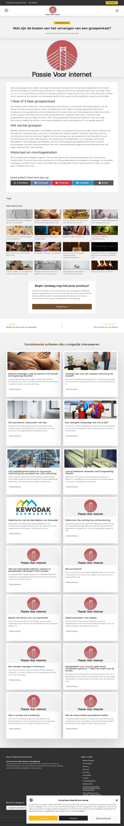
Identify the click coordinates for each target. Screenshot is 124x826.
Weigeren (73, 818)
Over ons (86, 769)
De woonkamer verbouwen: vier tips (27, 422)
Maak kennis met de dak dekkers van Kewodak (33, 520)
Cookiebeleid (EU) (89, 781)
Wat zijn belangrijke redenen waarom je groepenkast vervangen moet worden (29, 570)
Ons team (86, 772)
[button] (117, 800)
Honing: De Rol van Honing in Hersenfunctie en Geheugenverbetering (74, 255)
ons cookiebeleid (78, 811)
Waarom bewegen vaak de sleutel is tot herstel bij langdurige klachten (33, 375)
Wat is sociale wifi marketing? (24, 715)
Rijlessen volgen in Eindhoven (74, 237)
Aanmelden (87, 775)
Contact (86, 778)
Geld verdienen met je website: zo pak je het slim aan (92, 794)
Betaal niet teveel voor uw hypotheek (28, 618)
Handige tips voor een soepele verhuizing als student (89, 375)
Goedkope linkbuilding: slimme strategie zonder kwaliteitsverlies (91, 788)
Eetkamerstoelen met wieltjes (81, 618)
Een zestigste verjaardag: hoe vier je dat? (87, 422)
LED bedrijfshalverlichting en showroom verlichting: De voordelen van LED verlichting (32, 472)
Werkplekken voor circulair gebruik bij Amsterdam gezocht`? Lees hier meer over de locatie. (89, 668)
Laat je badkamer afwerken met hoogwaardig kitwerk (89, 472)
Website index (88, 784)
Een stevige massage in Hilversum (26, 666)
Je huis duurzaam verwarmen (102, 272)
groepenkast (16, 93)
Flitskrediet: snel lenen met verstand (48, 253)
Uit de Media (87, 763)
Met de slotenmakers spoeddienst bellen (86, 715)
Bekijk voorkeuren (103, 818)
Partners (86, 766)
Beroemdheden (88, 760)
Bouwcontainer (73, 569)
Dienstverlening (62, 23)
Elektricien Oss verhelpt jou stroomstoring (87, 520)
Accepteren (43, 818)
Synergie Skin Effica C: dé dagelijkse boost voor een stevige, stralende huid (104, 255)
